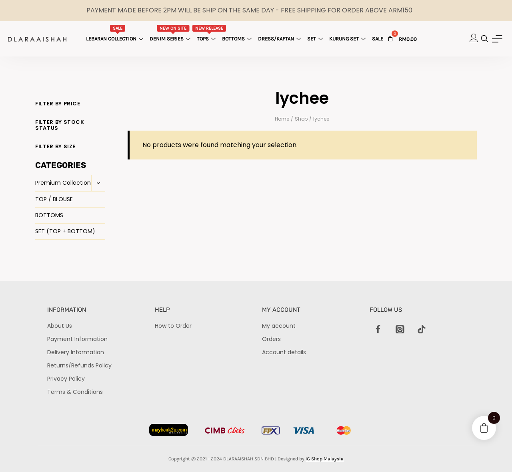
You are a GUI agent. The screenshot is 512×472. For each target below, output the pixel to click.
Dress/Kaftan (280, 39)
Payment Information (77, 339)
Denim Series (171, 33)
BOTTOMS (49, 215)
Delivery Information (75, 352)
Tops (209, 33)
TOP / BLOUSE (54, 199)
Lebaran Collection (115, 33)
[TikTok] (421, 329)
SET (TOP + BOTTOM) (65, 231)
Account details (284, 352)
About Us (59, 326)
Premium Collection (63, 183)
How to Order (173, 326)
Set (316, 39)
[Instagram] (400, 329)
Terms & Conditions (75, 392)
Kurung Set (348, 39)
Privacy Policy (66, 379)
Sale (377, 39)
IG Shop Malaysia (325, 459)
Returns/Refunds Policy (79, 365)
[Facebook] (378, 329)
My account (279, 326)
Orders (271, 339)
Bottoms (238, 39)
